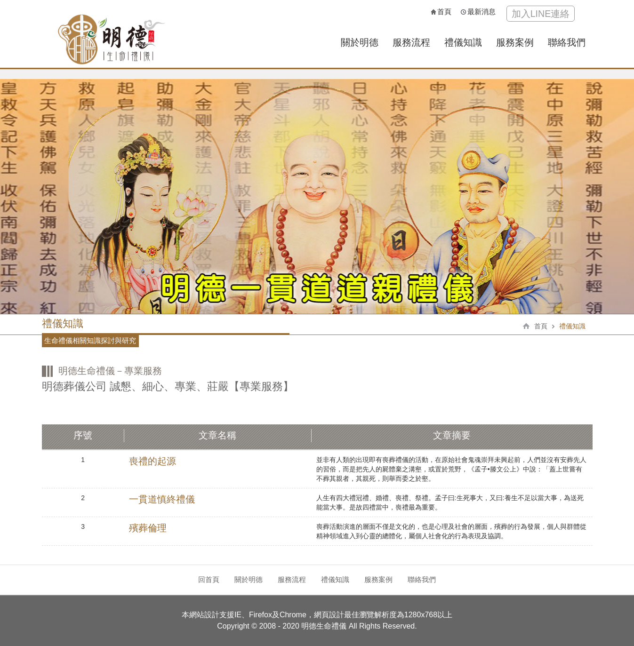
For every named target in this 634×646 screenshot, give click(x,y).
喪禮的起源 (152, 461)
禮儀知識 (463, 42)
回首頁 (208, 579)
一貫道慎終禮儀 (162, 499)
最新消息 (478, 12)
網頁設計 (329, 615)
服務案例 (515, 42)
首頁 (441, 12)
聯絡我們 (567, 42)
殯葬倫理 (148, 528)
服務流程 (411, 42)
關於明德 (359, 42)
